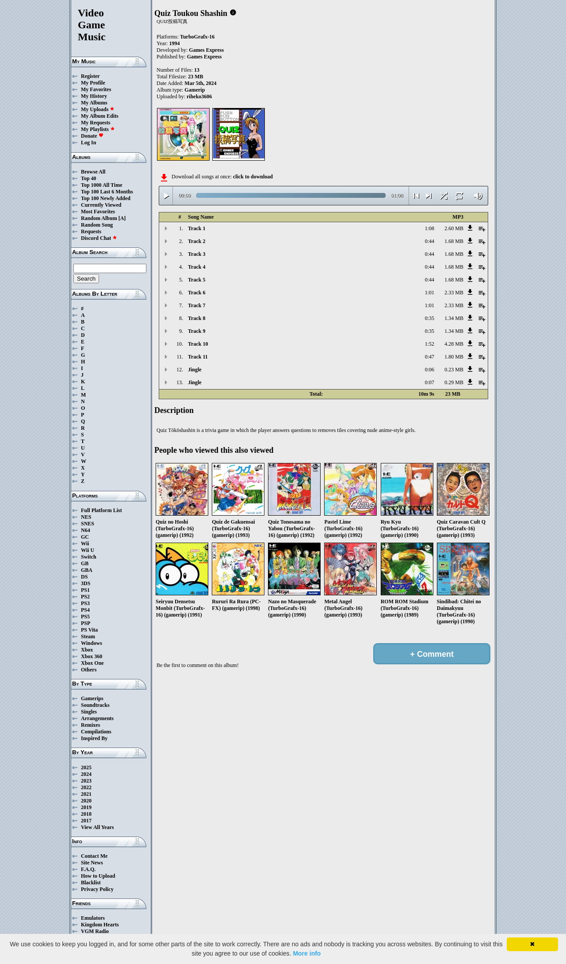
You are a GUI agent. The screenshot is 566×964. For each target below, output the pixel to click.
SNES (87, 524)
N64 (85, 530)
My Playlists (98, 129)
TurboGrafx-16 (197, 37)
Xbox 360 (91, 656)
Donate (92, 136)
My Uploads (98, 109)
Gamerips (92, 698)
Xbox (87, 650)
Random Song (97, 225)
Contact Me (94, 856)
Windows (91, 643)
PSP (85, 623)
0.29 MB (453, 382)
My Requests (95, 123)
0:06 (429, 369)
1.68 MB (453, 241)
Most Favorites (98, 211)
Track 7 (196, 305)
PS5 (85, 616)
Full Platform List (101, 510)
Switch (88, 557)
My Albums (94, 103)
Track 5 (196, 280)
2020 (86, 801)
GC (85, 537)
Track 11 (198, 357)
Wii (85, 543)
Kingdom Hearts (100, 925)
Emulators (93, 918)
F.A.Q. (88, 869)
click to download (253, 177)
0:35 (429, 318)
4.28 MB (453, 344)
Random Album (99, 218)
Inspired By (94, 738)
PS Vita (89, 630)
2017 (86, 820)
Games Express (206, 50)
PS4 (85, 610)
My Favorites (96, 89)
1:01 (429, 292)
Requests (91, 231)
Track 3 (196, 254)
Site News (92, 863)
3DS (85, 583)
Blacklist (91, 882)
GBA (86, 570)
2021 (86, 794)
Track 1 (196, 228)
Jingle (195, 369)
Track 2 (196, 241)
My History (94, 96)
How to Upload (98, 876)
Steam (88, 636)
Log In (88, 142)
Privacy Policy (97, 889)
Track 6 (196, 292)
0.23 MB (453, 369)
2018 (86, 814)
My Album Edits (100, 116)
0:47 (429, 357)
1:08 (429, 228)
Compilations (96, 732)
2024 (86, 774)
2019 (86, 807)
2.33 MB (453, 292)
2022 (86, 787)
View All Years (97, 827)
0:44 (429, 241)
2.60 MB (453, 228)
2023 (86, 781)
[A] (122, 218)
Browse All (93, 172)
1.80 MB (453, 357)
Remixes (90, 725)
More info (307, 953)
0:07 (429, 382)
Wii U (87, 550)
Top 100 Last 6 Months (107, 192)
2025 (86, 767)
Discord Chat (99, 238)
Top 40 (88, 178)
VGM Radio (95, 931)
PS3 (85, 603)
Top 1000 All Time (101, 185)
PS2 (85, 597)
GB (84, 563)
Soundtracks (95, 705)
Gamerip (194, 90)
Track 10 (198, 344)
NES (86, 517)
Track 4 (196, 267)
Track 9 (196, 331)
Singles (89, 712)
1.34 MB (453, 318)
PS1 (85, 590)
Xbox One (92, 663)
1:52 (429, 344)
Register (90, 76)
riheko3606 (199, 96)
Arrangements (97, 718)
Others (88, 670)
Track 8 (196, 318)
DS (84, 577)
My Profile (93, 83)
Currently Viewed (101, 205)
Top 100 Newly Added (105, 198)
